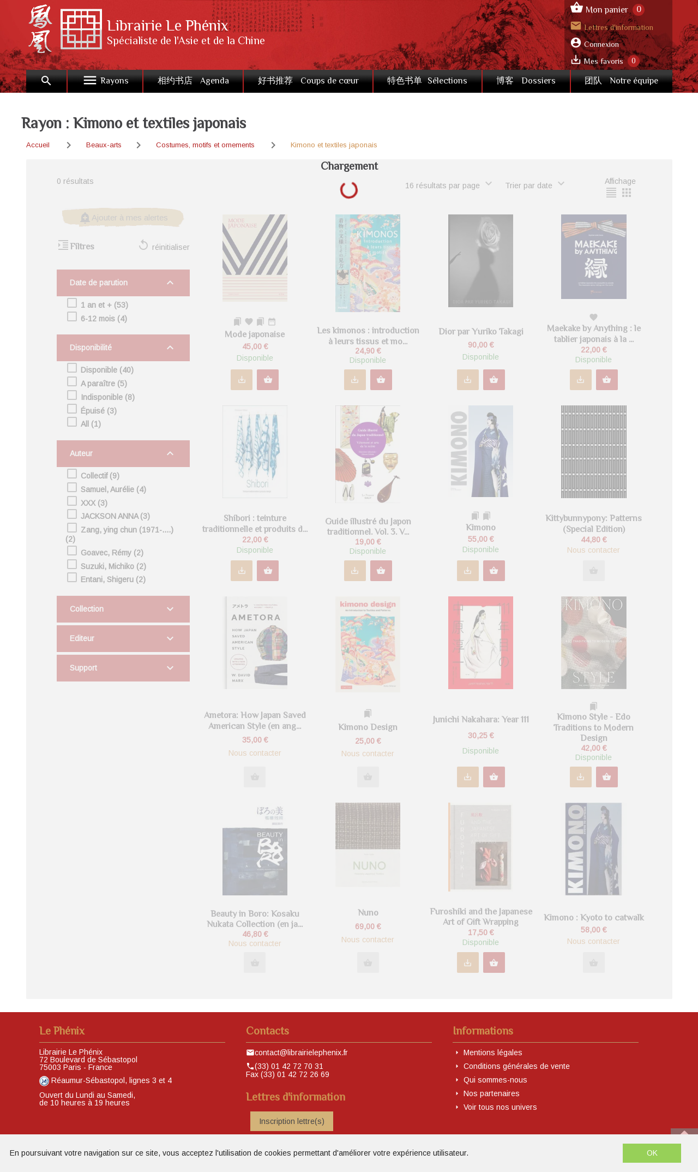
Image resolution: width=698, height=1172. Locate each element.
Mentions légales (493, 1052)
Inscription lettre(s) (291, 1121)
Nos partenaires (492, 1093)
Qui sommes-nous (495, 1079)
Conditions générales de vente (517, 1066)
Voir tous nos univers (500, 1107)
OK (652, 1153)
